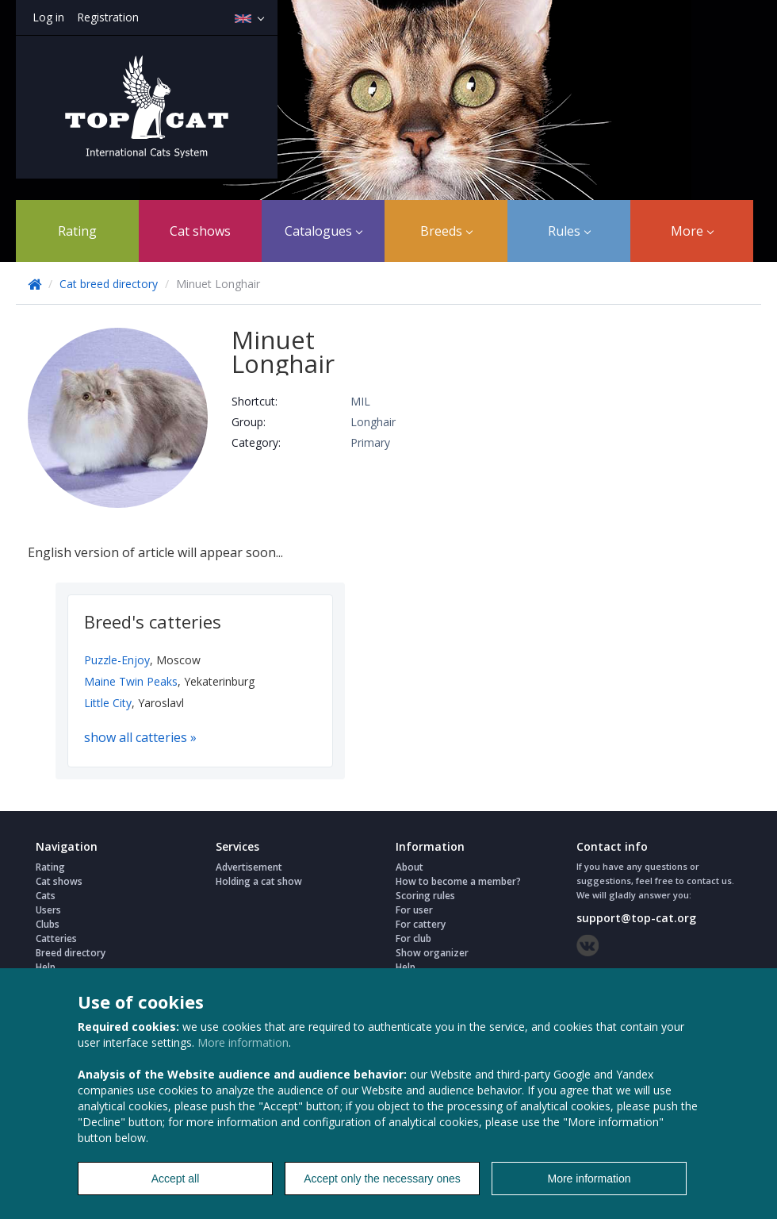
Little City (108, 702)
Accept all (175, 1178)
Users (48, 910)
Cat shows (200, 231)
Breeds (446, 231)
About (409, 867)
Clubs (47, 924)
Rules (569, 231)
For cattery (421, 924)
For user (414, 910)
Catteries (56, 938)
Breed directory (70, 952)
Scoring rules (425, 895)
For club (413, 938)
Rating (77, 231)
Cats (46, 895)
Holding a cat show (259, 881)
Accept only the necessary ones (382, 1178)
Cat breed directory (108, 283)
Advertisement (249, 867)
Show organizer (432, 952)
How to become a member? (458, 881)
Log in (48, 17)
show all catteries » (140, 737)
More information (243, 1042)
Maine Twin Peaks (131, 681)
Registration (108, 17)
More (692, 231)
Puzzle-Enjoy (117, 659)
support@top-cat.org (636, 917)
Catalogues (323, 231)
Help (46, 967)
